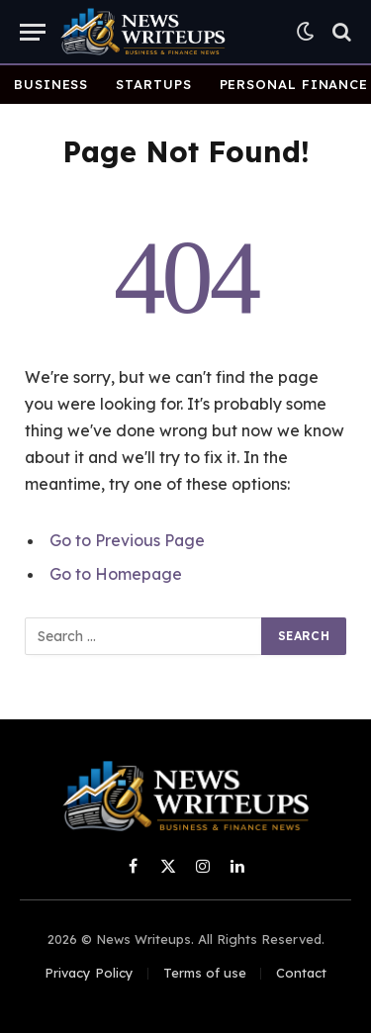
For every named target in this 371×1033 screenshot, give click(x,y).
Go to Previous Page (127, 540)
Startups (153, 84)
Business (51, 84)
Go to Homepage (115, 574)
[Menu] (33, 32)
